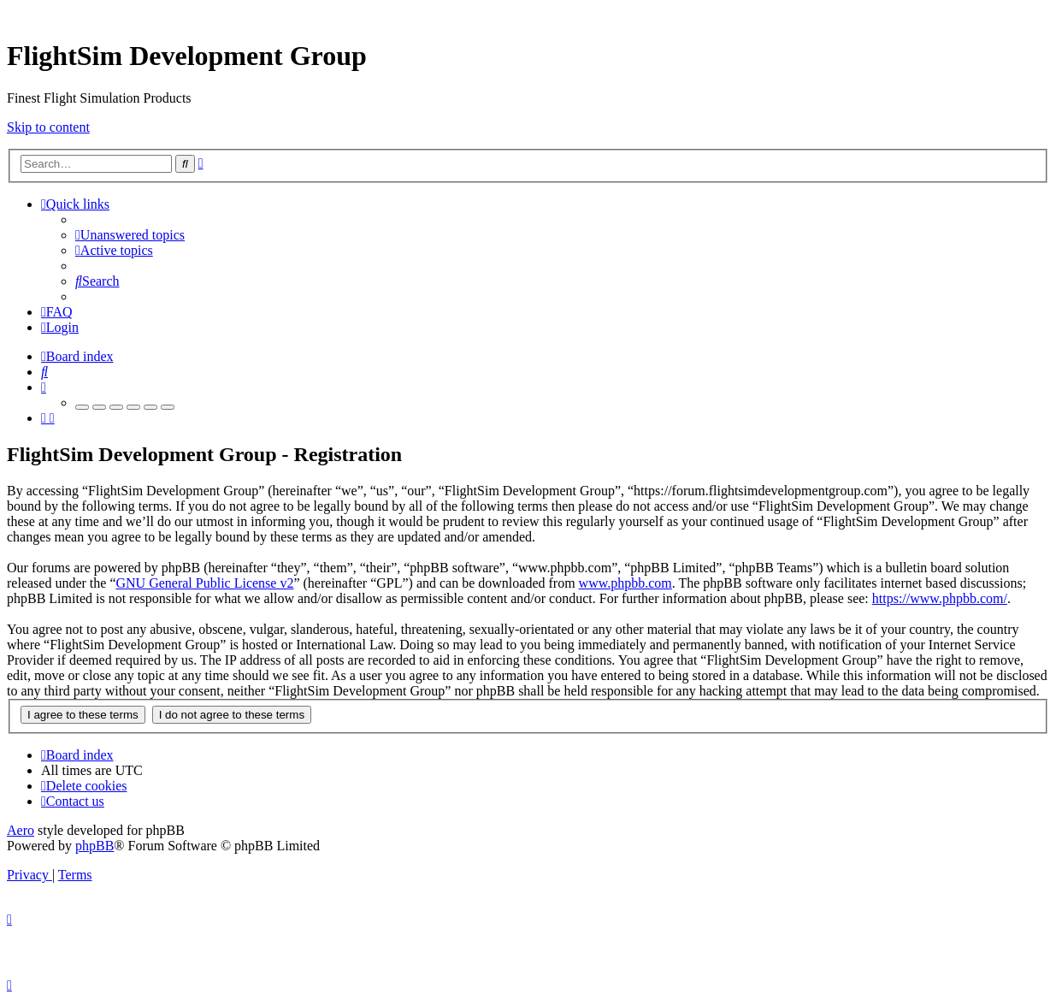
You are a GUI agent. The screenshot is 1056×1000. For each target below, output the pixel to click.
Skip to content (48, 127)
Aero (20, 830)
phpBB (94, 845)
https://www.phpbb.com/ (939, 598)
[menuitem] (130, 235)
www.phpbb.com (625, 583)
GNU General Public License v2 (204, 583)
